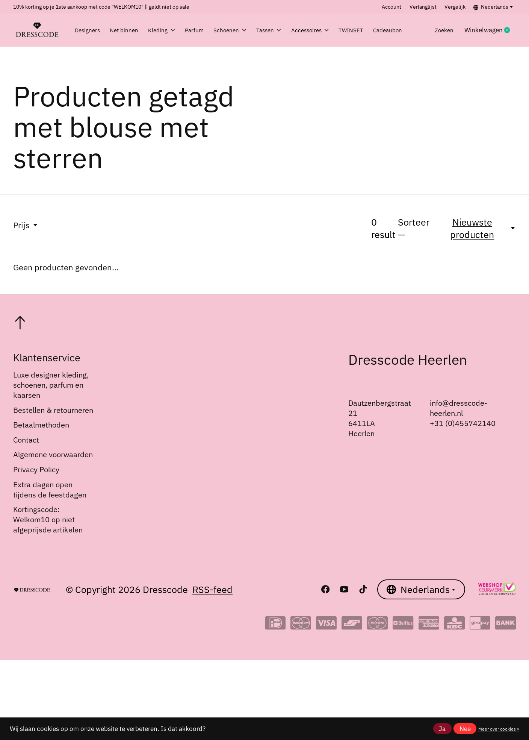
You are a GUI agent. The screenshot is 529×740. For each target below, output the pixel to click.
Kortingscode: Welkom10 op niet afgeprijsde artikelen (48, 519)
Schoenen (238, 30)
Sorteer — (413, 228)
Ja (442, 729)
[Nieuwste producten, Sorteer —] (477, 228)
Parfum (198, 30)
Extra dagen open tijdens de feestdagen (49, 489)
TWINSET (374, 30)
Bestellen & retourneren (53, 410)
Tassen (282, 30)
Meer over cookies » (498, 729)
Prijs (25, 225)
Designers (89, 30)
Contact (26, 440)
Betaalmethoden (41, 425)
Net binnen (125, 30)
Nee (465, 729)
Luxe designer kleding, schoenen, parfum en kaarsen (51, 385)
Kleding (161, 30)
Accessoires (328, 30)
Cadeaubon (416, 30)
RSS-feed (212, 589)
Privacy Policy (36, 469)
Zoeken (455, 30)
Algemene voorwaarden (53, 454)
